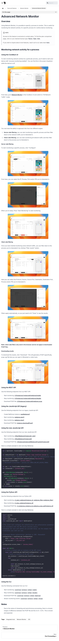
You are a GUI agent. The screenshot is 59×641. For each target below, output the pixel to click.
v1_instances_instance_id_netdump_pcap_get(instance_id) (35, 506)
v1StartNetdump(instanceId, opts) (25, 436)
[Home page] (2, 8)
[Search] (52, 2)
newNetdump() (25, 414)
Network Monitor (17, 95)
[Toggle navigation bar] (2, 3)
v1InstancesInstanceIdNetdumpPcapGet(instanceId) (33, 442)
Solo (38, 39)
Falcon (30, 39)
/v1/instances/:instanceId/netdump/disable (27, 398)
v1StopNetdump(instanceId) (23, 439)
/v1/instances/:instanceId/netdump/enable (28, 395)
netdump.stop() (19, 420)
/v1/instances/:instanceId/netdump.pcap (29, 401)
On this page (6, 12)
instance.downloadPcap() (25, 423)
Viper (35, 39)
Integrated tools (10, 619)
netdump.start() (19, 417)
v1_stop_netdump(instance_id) (23, 503)
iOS (29, 619)
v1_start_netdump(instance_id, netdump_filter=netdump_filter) (34, 500)
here (48, 42)
